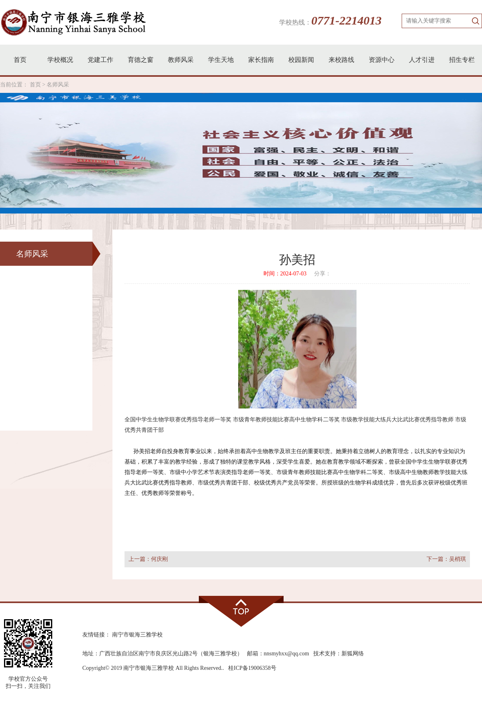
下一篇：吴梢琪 (446, 559)
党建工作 (100, 59)
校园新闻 (301, 59)
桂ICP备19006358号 (252, 668)
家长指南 (261, 59)
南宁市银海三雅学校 (137, 635)
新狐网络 (352, 654)
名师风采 (58, 85)
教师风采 (181, 59)
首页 (20, 59)
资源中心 (381, 59)
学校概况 (60, 59)
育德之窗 (140, 59)
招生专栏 (462, 59)
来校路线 (341, 59)
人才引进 (422, 59)
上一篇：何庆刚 (148, 559)
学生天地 (221, 59)
